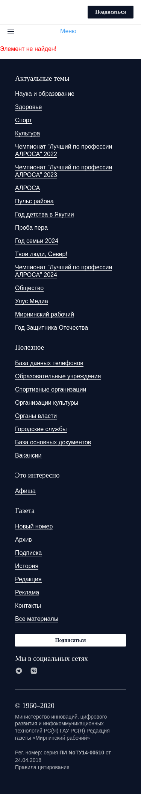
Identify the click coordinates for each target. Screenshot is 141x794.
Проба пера (31, 227)
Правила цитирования (42, 767)
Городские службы (41, 429)
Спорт (23, 120)
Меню (71, 31)
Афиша (25, 491)
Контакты (28, 605)
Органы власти (36, 416)
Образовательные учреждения (58, 376)
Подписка (28, 553)
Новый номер (34, 526)
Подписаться (110, 12)
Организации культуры (46, 402)
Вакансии (28, 455)
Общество (29, 288)
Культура (27, 133)
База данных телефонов (49, 363)
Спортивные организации (50, 389)
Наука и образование (44, 94)
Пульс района (34, 201)
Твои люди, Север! (41, 254)
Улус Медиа (31, 301)
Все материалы (36, 619)
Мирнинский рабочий (44, 314)
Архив (23, 539)
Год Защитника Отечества (51, 327)
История (26, 566)
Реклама (27, 592)
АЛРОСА (27, 188)
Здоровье (28, 107)
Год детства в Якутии (44, 214)
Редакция (28, 579)
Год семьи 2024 (36, 241)
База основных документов (53, 442)
